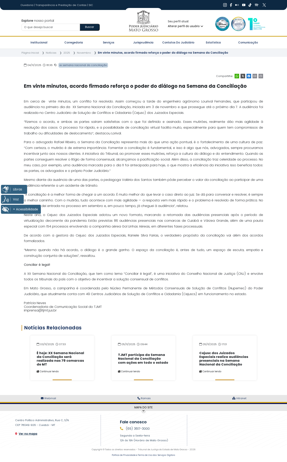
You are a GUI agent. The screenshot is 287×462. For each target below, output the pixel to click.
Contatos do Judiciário (178, 42)
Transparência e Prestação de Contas (61, 5)
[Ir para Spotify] (256, 5)
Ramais (144, 398)
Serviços (108, 42)
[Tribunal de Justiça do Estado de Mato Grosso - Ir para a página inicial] (143, 21)
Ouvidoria (27, 5)
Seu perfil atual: (178, 21)
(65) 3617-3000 (137, 428)
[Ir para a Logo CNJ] (256, 24)
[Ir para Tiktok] (250, 5)
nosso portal (38, 20)
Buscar (89, 27)
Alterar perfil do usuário (185, 26)
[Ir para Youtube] (244, 5)
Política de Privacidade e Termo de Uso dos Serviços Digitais (143, 455)
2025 (66, 53)
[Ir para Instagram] (225, 5)
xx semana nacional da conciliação (83, 65)
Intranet (239, 398)
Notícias (51, 53)
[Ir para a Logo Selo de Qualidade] (222, 24)
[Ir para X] (264, 5)
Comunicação (248, 42)
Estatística (213, 42)
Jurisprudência (143, 42)
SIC (91, 5)
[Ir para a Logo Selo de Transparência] (238, 24)
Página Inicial (30, 53)
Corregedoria (73, 42)
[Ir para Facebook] (231, 5)
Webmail (48, 398)
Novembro (84, 53)
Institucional (38, 42)
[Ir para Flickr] (237, 5)
